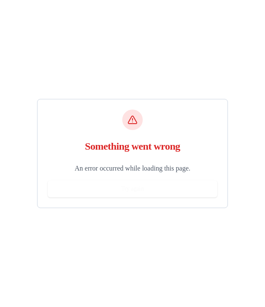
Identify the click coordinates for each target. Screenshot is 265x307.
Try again (132, 188)
